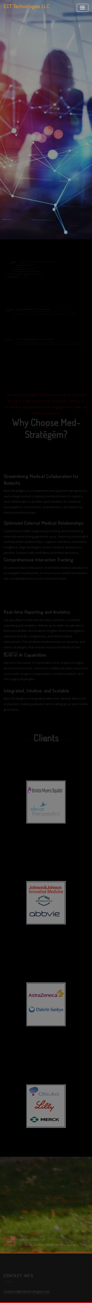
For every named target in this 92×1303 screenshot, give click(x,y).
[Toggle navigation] (82, 8)
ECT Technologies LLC (27, 6)
